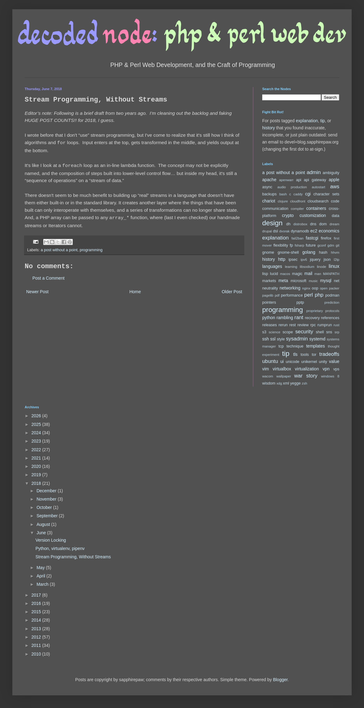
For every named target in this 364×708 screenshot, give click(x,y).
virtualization (307, 368)
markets (269, 281)
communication (275, 208)
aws (334, 186)
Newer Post (37, 289)
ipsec (292, 259)
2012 (36, 637)
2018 (36, 483)
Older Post (232, 289)
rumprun (324, 325)
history (268, 127)
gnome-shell (288, 252)
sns (329, 332)
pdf (277, 295)
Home (135, 289)
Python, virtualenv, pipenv (60, 548)
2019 (36, 474)
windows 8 (330, 376)
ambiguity (331, 173)
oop (315, 288)
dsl (275, 231)
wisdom (268, 383)
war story (305, 376)
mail (308, 273)
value (334, 361)
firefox (326, 238)
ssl (272, 338)
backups (269, 194)
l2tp (336, 259)
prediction (331, 302)
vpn (326, 368)
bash (283, 194)
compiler (297, 208)
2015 (36, 611)
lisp (265, 274)
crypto (288, 215)
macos (285, 274)
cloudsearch (318, 201)
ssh (265, 338)
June (41, 532)
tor (314, 354)
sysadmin (297, 339)
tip (322, 120)
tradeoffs (329, 354)
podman (332, 295)
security (304, 332)
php (319, 295)
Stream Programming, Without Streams (73, 556)
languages (272, 266)
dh (288, 224)
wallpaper (283, 376)
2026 (36, 415)
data (336, 216)
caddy (298, 194)
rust (336, 325)
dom (323, 224)
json (327, 259)
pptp (300, 302)
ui (282, 361)
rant (298, 317)
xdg (279, 383)
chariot (268, 200)
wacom (267, 376)
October (44, 507)
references (330, 318)
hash (323, 252)
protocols (332, 311)
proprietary (314, 311)
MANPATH (331, 274)
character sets (326, 194)
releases (269, 325)
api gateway (315, 180)
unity (323, 362)
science (274, 332)
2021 (36, 458)
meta (283, 280)
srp (336, 332)
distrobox (300, 224)
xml (286, 383)
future (311, 245)
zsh (304, 383)
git (337, 245)
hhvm (335, 252)
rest (292, 325)
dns (313, 224)
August (43, 524)
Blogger (280, 679)
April (41, 575)
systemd (317, 338)
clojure (283, 201)
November (46, 499)
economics (329, 230)
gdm (330, 245)
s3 (264, 332)
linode (321, 267)
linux (334, 266)
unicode (292, 362)
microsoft (298, 281)
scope (288, 332)
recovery (312, 318)
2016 (36, 603)
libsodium (307, 267)
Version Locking (50, 540)
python (268, 317)
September (47, 515)
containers (316, 208)
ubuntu (270, 361)
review (302, 325)
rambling (284, 317)
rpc (313, 325)
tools (305, 354)
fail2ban (298, 238)
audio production (292, 187)
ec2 (313, 230)
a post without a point (59, 248)
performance (292, 295)
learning (291, 267)
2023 (36, 441)
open (324, 288)
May (41, 567)
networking (289, 287)
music (313, 281)
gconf (321, 245)
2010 (36, 654)
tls (295, 354)
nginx (306, 288)
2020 (36, 466)
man (317, 274)
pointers (269, 302)
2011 (36, 645)
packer (334, 288)
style (281, 339)
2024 (36, 432)
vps (336, 369)
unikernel (309, 362)
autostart (318, 187)
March (43, 584)
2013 (36, 628)
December (46, 490)
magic (297, 274)
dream (334, 224)
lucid (274, 274)
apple (334, 179)
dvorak (284, 231)
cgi (308, 193)
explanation (307, 120)
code (335, 201)
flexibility (280, 245)
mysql (326, 280)
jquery (315, 259)
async (267, 187)
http (281, 259)
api (298, 180)
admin (314, 172)
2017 (36, 595)
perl (308, 295)
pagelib (267, 295)
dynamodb (300, 231)
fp (291, 245)
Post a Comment (48, 276)
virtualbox (282, 368)
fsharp (299, 245)
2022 (36, 449)
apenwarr (286, 180)
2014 (36, 620)
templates (315, 346)
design (272, 223)
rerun (283, 325)
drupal (267, 231)
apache (269, 179)
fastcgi (312, 237)
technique (295, 346)
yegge (295, 383)
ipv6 (304, 259)
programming (91, 248)
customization (313, 215)
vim (265, 368)
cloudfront (297, 201)
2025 (36, 424)
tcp (281, 346)
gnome (268, 252)
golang (308, 252)
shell (320, 332)
